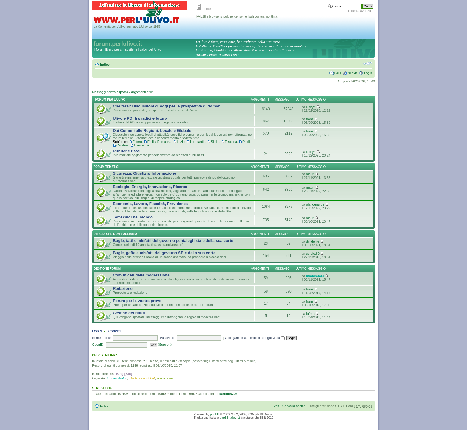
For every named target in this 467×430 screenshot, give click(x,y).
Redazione (123, 288)
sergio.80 (313, 253)
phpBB (214, 414)
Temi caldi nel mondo (133, 217)
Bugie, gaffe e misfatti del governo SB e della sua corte (164, 253)
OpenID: (98, 344)
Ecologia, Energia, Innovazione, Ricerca (150, 186)
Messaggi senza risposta (110, 92)
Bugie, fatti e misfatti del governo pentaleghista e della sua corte (173, 240)
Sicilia (215, 141)
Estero (137, 141)
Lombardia (198, 141)
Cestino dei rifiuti (129, 313)
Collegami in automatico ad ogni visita (255, 338)
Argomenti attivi (142, 92)
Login (368, 73)
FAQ (337, 73)
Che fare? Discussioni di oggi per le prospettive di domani (167, 106)
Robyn (311, 107)
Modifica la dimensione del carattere (367, 63)
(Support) (165, 344)
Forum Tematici (106, 166)
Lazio (181, 141)
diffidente (312, 241)
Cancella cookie (294, 406)
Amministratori (117, 378)
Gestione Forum (107, 268)
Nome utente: (102, 338)
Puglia (247, 141)
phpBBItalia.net (230, 417)
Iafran (310, 313)
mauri (310, 174)
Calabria (122, 145)
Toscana (231, 141)
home (203, 8)
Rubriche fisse (126, 151)
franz (309, 119)
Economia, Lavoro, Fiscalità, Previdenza (150, 203)
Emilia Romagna (159, 141)
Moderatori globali (142, 378)
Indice (105, 64)
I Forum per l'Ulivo (109, 99)
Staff (276, 406)
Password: (167, 338)
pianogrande (315, 204)
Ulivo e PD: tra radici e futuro (140, 118)
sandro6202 (228, 393)
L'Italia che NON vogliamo (115, 234)
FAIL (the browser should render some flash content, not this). (237, 16)
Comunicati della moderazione (141, 275)
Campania (141, 145)
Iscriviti (352, 73)
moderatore (315, 276)
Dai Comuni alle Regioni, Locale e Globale (152, 130)
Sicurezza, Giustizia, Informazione (144, 173)
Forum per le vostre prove (137, 300)
